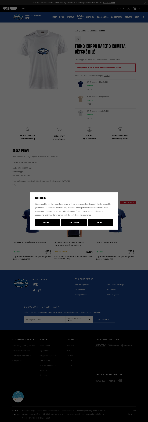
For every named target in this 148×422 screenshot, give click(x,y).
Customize (74, 222)
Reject (100, 222)
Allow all (48, 222)
